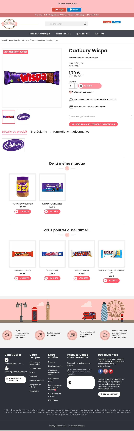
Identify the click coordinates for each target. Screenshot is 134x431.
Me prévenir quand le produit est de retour (93, 124)
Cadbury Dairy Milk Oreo (52, 204)
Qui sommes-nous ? (54, 380)
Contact (93, 22)
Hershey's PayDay (82, 271)
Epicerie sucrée (63, 33)
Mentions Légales (55, 366)
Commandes (35, 368)
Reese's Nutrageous (23, 271)
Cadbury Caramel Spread (22, 204)
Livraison (52, 362)
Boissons (99, 33)
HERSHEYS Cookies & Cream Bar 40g (111, 272)
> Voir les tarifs (119, 338)
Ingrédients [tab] (39, 131)
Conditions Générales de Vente (54, 372)
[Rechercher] (66, 23)
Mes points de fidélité (35, 388)
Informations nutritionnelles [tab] (70, 131)
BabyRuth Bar (52, 271)
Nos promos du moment (54, 395)
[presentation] (91, 383)
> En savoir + (20, 338)
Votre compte (35, 356)
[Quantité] (72, 85)
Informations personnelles (35, 363)
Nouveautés (53, 401)
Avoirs (32, 372)
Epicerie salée (83, 33)
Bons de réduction (34, 382)
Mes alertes (34, 394)
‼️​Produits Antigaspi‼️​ (40, 33)
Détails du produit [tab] (14, 131)
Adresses (33, 377)
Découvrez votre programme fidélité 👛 (55, 387)
